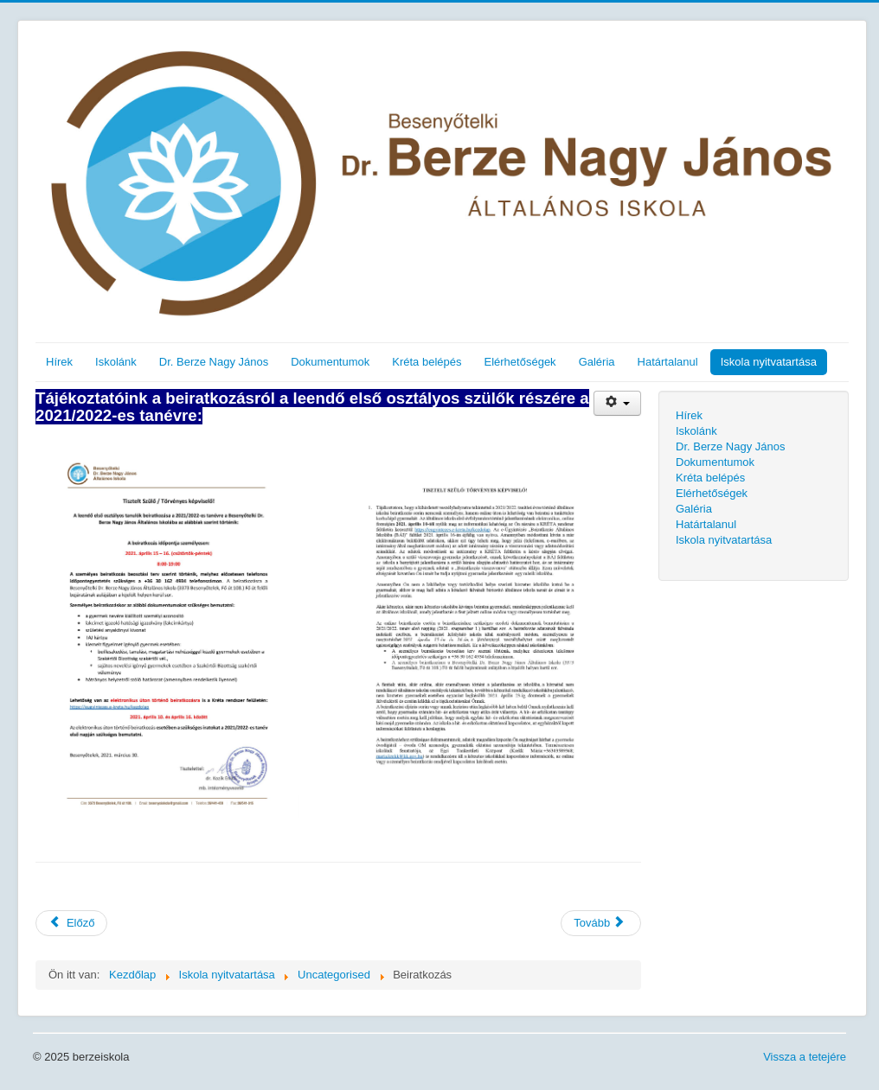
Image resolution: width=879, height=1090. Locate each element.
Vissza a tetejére (804, 1056)
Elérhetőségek (520, 361)
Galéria (597, 361)
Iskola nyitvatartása (769, 361)
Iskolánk (116, 361)
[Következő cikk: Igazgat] (601, 923)
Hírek (59, 361)
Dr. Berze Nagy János (213, 361)
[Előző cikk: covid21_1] (71, 923)
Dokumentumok (330, 361)
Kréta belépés (426, 361)
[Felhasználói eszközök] (617, 403)
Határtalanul (668, 361)
